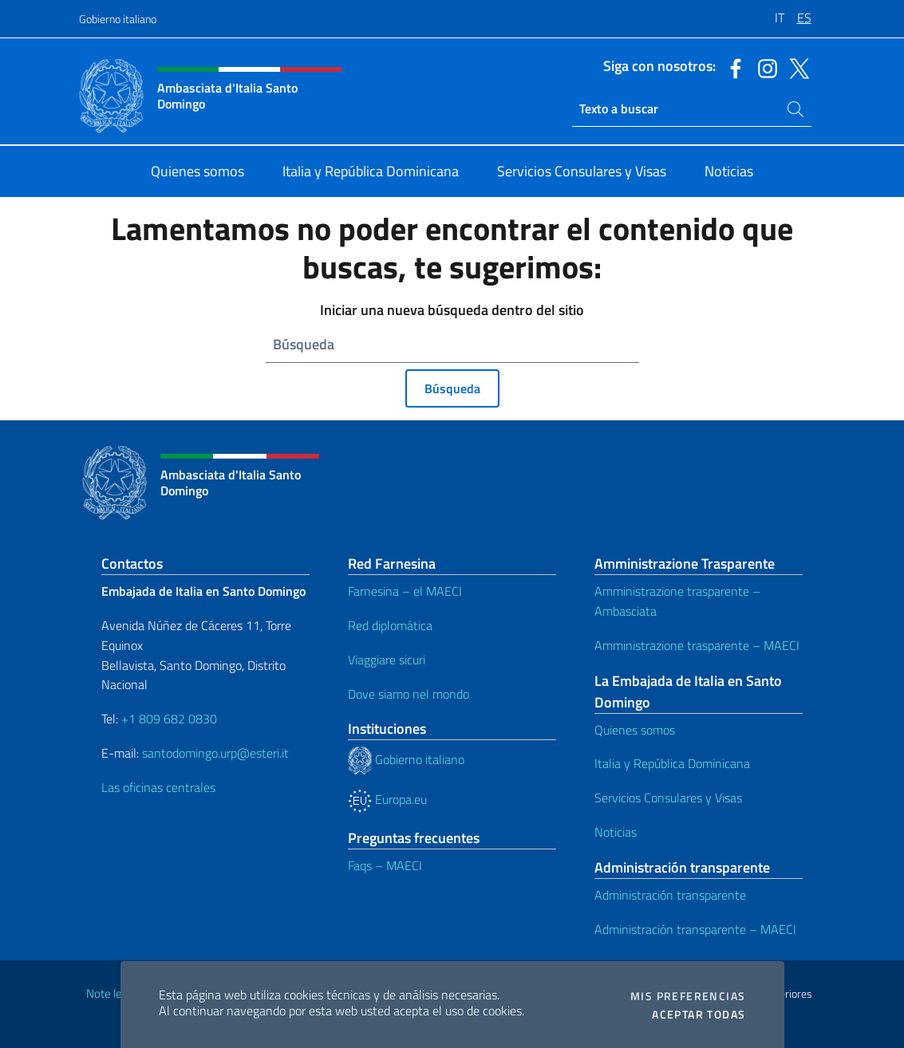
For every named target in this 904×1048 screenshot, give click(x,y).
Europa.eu (387, 799)
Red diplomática (390, 625)
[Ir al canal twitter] (795, 67)
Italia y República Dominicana (672, 763)
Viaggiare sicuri (386, 659)
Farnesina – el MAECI (405, 591)
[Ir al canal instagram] (764, 67)
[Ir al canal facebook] (732, 67)
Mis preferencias (687, 996)
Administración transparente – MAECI (695, 929)
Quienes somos (634, 729)
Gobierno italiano (117, 18)
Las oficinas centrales (158, 787)
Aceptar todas (698, 1014)
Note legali (112, 993)
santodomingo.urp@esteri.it (215, 752)
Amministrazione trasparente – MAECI (696, 645)
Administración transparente (670, 894)
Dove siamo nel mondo (408, 693)
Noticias (615, 831)
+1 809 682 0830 (169, 718)
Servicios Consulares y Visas (668, 797)
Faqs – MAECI (385, 865)
